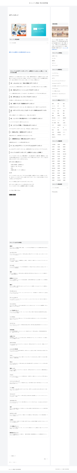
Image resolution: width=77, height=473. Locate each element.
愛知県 (64, 161)
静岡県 (59, 161)
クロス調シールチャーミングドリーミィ (60, 85)
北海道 (59, 144)
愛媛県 (64, 173)
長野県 (64, 158)
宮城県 (59, 146)
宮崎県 (53, 180)
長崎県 (53, 177)
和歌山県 (53, 168)
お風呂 (14, 194)
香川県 (59, 173)
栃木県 (53, 151)
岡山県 (53, 170)
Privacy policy (54, 191)
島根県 (64, 168)
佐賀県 (64, 175)
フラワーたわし (55, 88)
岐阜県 (53, 161)
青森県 (64, 144)
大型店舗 (53, 144)
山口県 (64, 170)
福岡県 (59, 175)
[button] (47, 42)
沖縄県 (64, 180)
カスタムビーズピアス (56, 83)
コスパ (10, 194)
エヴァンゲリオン (55, 75)
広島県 (59, 170)
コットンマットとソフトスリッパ (58, 80)
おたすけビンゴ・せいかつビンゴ (58, 93)
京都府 (64, 163)
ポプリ (53, 78)
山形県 (53, 149)
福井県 (53, 158)
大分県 (64, 177)
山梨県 (59, 158)
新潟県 (53, 156)
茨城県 (64, 149)
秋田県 (64, 146)
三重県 (53, 163)
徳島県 (53, 173)
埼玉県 (64, 151)
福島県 (59, 149)
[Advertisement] (28, 11)
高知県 (53, 175)
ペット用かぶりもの (56, 91)
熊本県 (59, 177)
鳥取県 (59, 168)
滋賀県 (59, 163)
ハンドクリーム (55, 73)
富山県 (59, 156)
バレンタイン (54, 96)
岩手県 (53, 146)
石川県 (64, 156)
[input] (28, 43)
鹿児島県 (59, 180)
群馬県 (59, 151)
